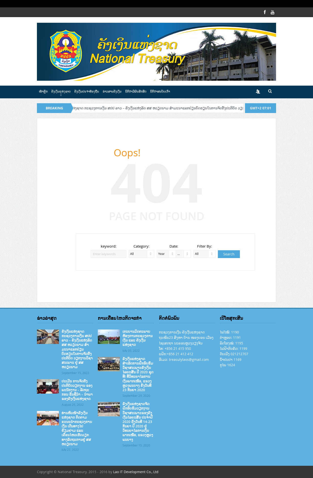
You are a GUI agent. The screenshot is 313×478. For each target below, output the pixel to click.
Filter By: (204, 246)
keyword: (108, 246)
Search (229, 254)
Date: (173, 246)
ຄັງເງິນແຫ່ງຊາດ (61, 91)
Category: (141, 246)
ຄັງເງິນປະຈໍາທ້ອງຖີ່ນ (86, 91)
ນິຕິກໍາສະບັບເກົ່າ (160, 91)
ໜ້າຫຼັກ (43, 91)
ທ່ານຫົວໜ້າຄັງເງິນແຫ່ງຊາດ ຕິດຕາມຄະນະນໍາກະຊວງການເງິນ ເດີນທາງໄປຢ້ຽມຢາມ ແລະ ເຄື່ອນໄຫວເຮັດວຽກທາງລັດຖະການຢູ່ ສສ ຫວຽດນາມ (77, 428)
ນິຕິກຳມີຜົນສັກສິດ (135, 91)
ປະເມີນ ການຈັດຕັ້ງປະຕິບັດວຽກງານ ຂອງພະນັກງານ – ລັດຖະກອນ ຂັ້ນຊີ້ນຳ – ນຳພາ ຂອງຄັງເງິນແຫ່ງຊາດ (77, 390)
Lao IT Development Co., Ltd (135, 471)
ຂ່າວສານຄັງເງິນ (112, 91)
